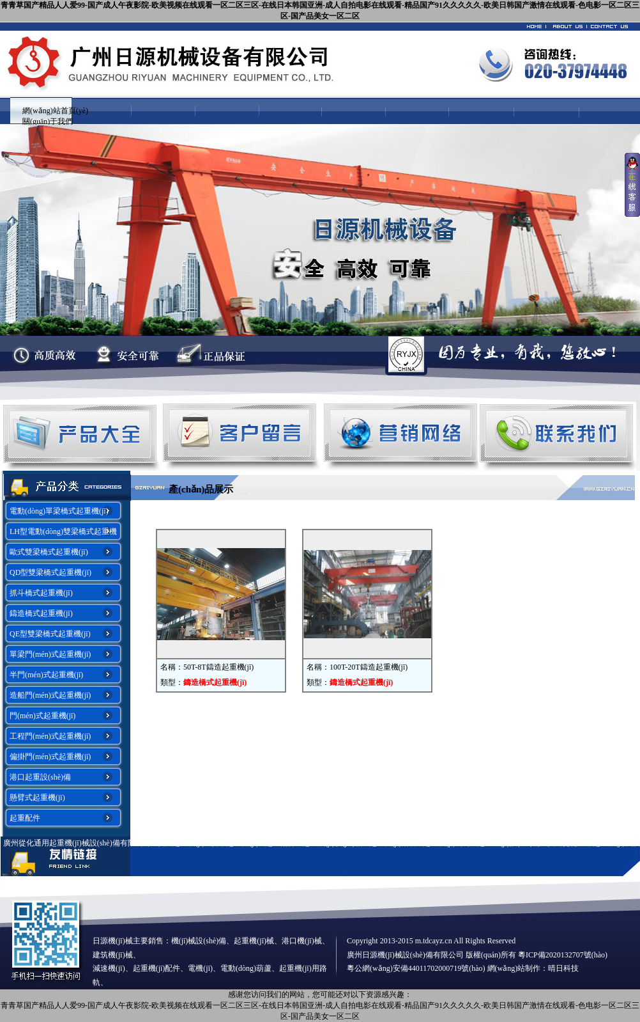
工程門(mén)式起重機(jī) (50, 736)
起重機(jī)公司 (447, 842)
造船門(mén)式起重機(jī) (50, 695)
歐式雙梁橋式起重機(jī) (49, 551)
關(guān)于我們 (47, 121)
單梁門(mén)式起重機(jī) (50, 654)
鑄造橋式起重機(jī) (41, 613)
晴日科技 (563, 968)
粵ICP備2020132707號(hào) (562, 954)
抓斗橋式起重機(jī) (41, 592)
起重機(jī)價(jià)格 (332, 842)
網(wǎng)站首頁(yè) (55, 110)
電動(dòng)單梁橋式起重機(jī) (59, 511)
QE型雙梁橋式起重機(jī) (50, 633)
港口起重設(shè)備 (40, 777)
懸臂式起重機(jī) (37, 797)
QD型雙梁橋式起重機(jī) (50, 572)
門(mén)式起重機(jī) (42, 715)
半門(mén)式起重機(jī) (46, 674)
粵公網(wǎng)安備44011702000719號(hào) (416, 968)
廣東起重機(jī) (235, 842)
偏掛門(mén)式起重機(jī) (50, 756)
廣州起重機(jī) (181, 842)
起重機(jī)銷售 (393, 842)
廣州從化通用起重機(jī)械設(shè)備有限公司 (77, 842)
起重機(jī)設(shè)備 (508, 842)
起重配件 (25, 818)
